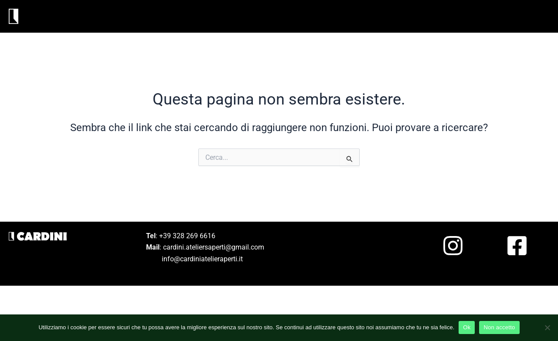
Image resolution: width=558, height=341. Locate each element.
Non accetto (499, 327)
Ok (466, 327)
